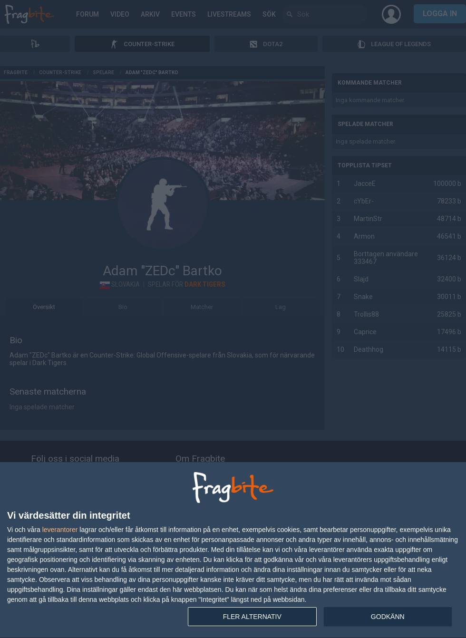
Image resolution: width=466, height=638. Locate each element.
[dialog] (233, 550)
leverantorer (60, 529)
